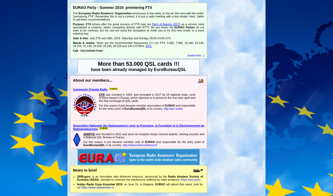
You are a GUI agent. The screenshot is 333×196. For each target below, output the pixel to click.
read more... (195, 55)
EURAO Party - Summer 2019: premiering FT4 (112, 7)
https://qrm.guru (190, 179)
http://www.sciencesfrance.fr (140, 145)
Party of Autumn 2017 (166, 24)
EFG (149, 46)
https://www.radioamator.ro (97, 187)
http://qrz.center (173, 108)
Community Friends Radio (90, 89)
